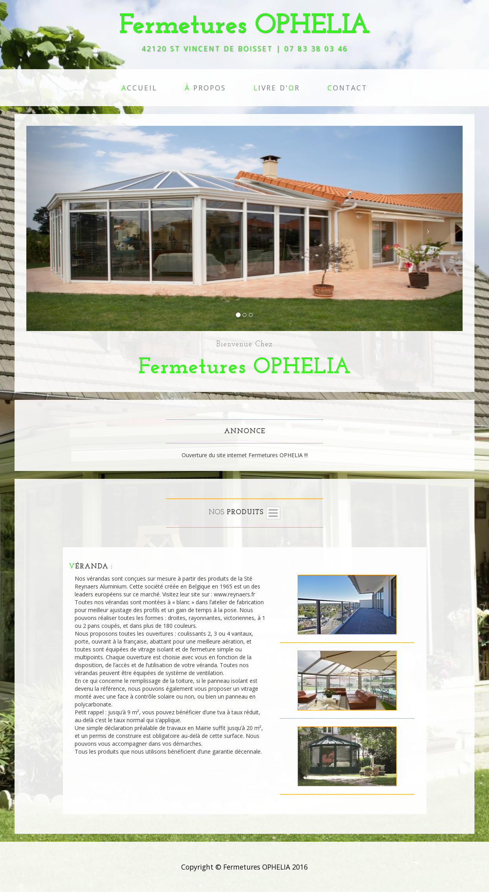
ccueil (139, 87)
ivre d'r (277, 87)
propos (205, 87)
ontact (347, 87)
